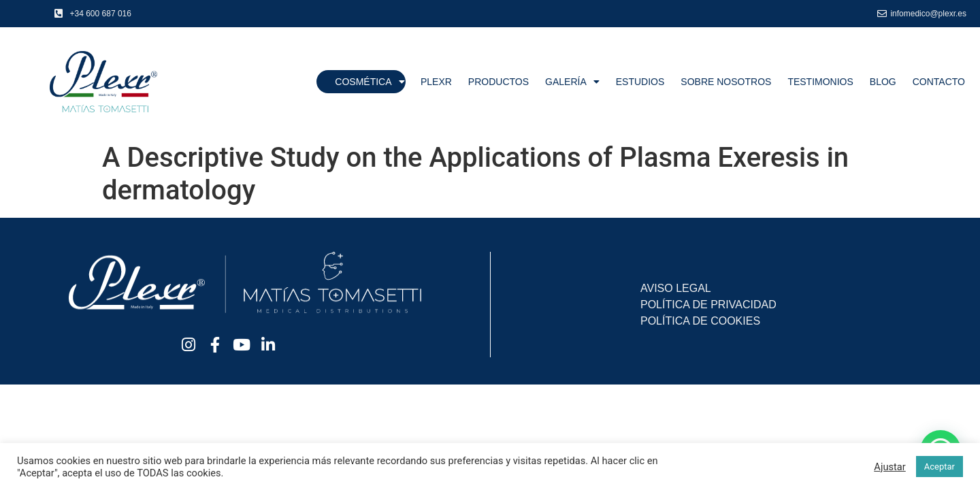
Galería (572, 81)
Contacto (939, 81)
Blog (883, 81)
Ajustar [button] (889, 467)
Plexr (436, 81)
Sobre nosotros (726, 81)
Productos (498, 81)
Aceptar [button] (939, 466)
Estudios (640, 81)
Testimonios (820, 81)
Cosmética (369, 81)
